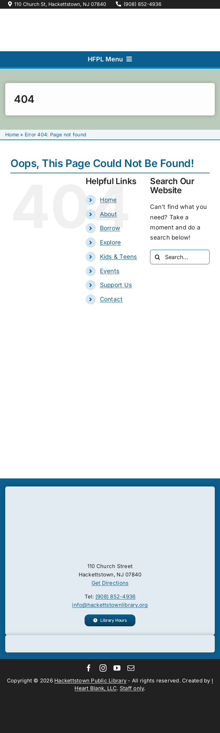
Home (12, 134)
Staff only (132, 688)
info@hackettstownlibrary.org (110, 605)
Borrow (110, 228)
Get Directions (110, 583)
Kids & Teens (118, 256)
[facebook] (88, 668)
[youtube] (116, 668)
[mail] (130, 668)
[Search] (157, 257)
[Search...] (180, 257)
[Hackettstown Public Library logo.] (110, 497)
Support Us (116, 284)
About (108, 214)
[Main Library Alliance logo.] (110, 695)
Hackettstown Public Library (90, 680)
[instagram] (103, 668)
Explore (110, 242)
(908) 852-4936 (115, 596)
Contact (111, 299)
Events (110, 270)
